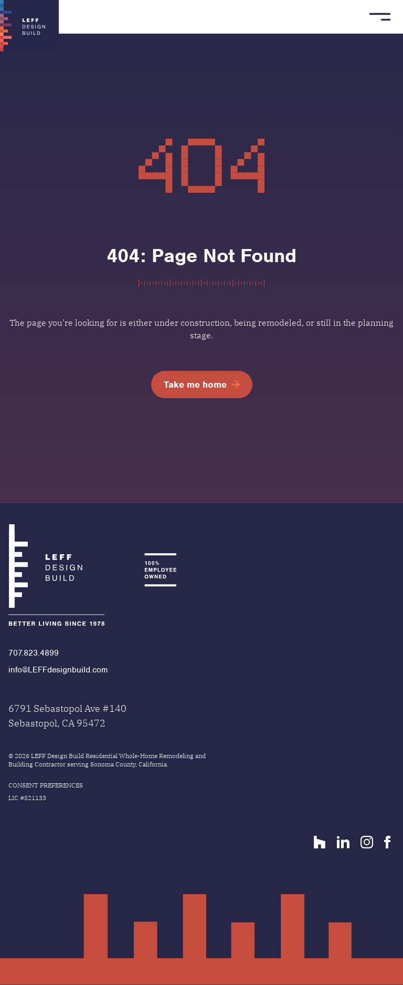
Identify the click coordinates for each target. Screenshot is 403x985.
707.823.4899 (33, 653)
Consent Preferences (45, 785)
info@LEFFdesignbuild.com (58, 670)
